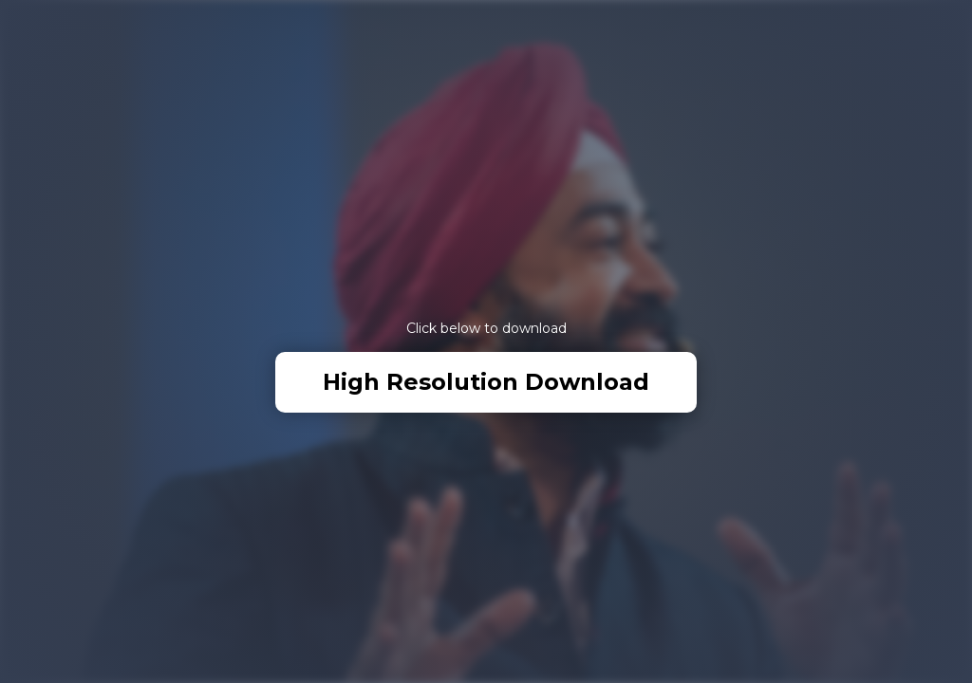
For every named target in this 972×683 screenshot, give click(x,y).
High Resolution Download (486, 382)
